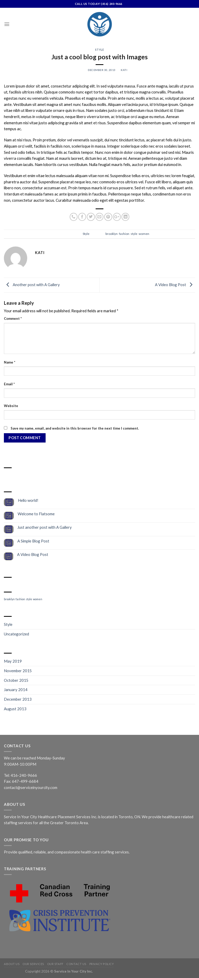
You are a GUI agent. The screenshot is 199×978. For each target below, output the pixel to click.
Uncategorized (16, 634)
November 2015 (18, 670)
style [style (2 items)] (29, 599)
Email (9, 384)
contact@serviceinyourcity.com (30, 787)
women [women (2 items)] (37, 599)
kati (124, 69)
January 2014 (15, 689)
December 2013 (18, 699)
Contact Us (76, 964)
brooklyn (111, 234)
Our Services (33, 964)
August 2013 (15, 708)
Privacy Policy (101, 964)
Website (11, 406)
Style (99, 49)
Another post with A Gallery (32, 284)
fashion (124, 234)
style (134, 234)
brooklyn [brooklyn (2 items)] (9, 599)
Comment (13, 318)
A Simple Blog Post (33, 541)
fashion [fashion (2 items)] (20, 599)
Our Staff (55, 964)
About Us (12, 964)
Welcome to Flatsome (36, 514)
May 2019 (13, 661)
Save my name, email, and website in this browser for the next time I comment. (75, 428)
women (144, 234)
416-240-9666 (24, 775)
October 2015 (16, 680)
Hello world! (28, 500)
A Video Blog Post (175, 284)
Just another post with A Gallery (44, 527)
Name (9, 362)
